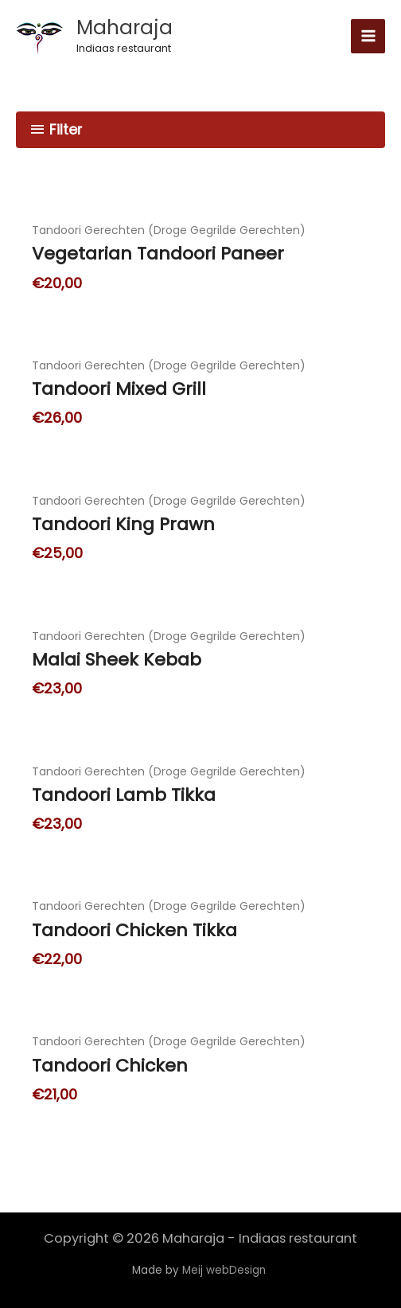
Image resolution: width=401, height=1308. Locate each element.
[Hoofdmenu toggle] (368, 36)
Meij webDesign (225, 1270)
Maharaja (124, 27)
